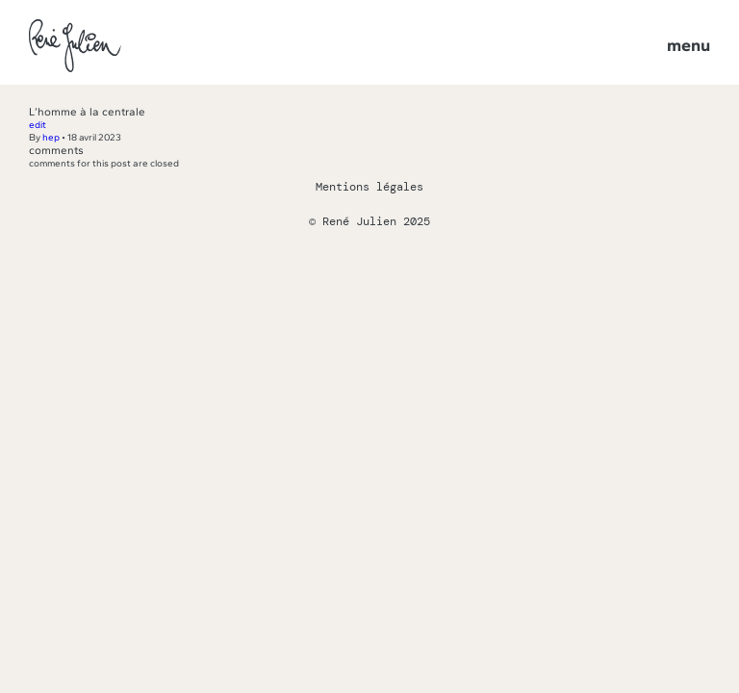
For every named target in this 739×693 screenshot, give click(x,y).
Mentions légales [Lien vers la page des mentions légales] (369, 186)
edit (37, 124)
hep (51, 137)
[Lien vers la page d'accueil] (75, 47)
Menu (688, 45)
